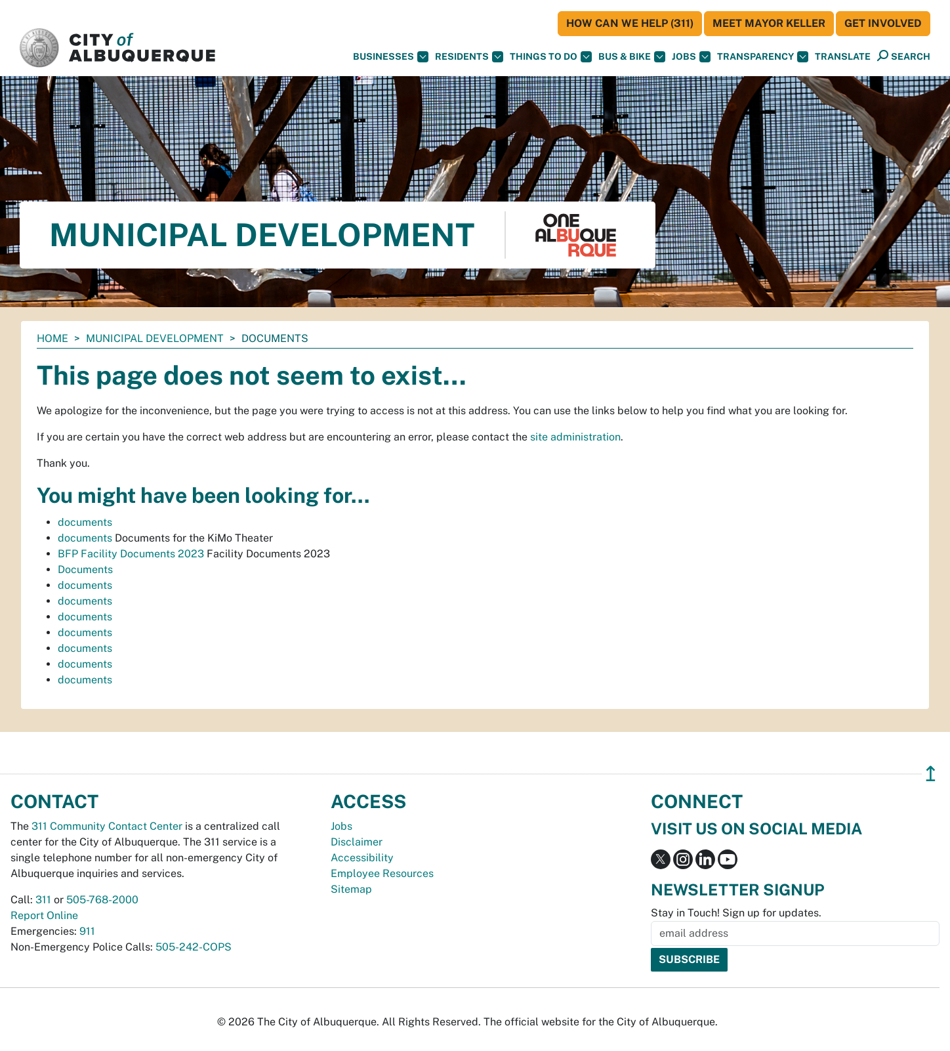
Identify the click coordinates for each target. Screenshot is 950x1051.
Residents (469, 56)
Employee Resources (382, 873)
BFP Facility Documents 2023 (131, 553)
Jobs (691, 56)
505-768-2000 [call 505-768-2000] (102, 899)
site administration (575, 437)
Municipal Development (155, 338)
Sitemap (351, 889)
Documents (85, 569)
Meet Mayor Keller (768, 23)
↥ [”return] (931, 773)
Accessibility (362, 857)
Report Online (44, 915)
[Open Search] (903, 56)
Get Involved (883, 23)
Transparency (762, 56)
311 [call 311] (43, 899)
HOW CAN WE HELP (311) (629, 23)
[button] (843, 57)
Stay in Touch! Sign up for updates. (736, 913)
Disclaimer (356, 842)
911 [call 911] (87, 931)
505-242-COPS (193, 947)
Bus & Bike (631, 56)
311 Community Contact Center (106, 826)
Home (52, 338)
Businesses (390, 56)
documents (85, 522)
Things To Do (551, 56)
